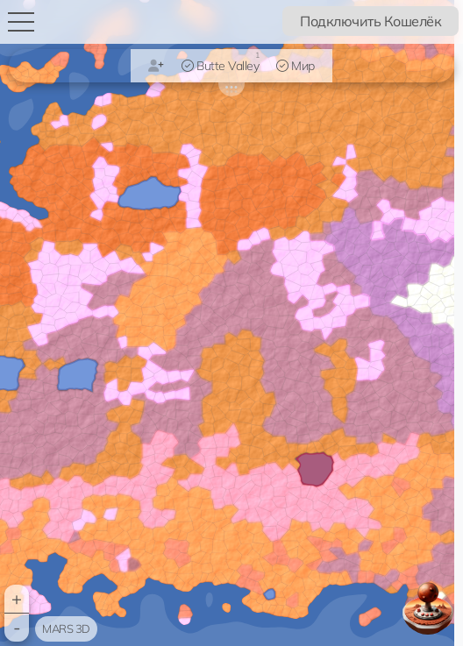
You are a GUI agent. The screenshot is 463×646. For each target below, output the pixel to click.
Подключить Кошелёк (370, 21)
